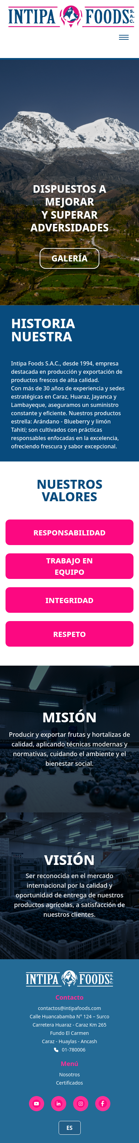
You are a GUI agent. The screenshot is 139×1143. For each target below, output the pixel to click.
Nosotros (69, 1074)
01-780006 (74, 1049)
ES (70, 1128)
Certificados (69, 1082)
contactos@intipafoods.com (69, 1008)
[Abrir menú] (124, 37)
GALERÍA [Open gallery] (69, 258)
